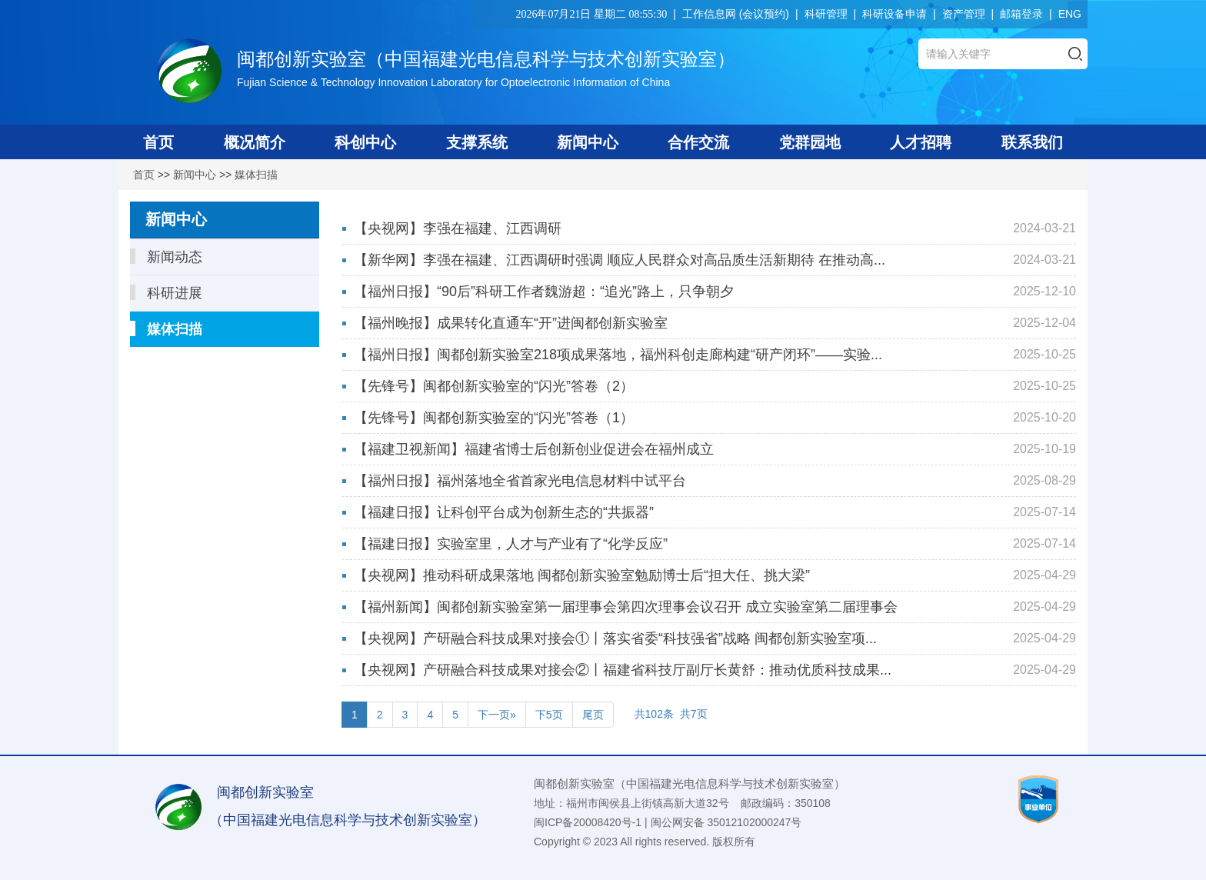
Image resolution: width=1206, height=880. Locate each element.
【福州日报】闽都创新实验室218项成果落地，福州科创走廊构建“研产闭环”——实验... (618, 354)
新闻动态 (166, 256)
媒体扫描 (256, 174)
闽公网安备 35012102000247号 (726, 822)
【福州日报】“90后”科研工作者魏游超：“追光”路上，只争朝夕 (544, 291)
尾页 (593, 714)
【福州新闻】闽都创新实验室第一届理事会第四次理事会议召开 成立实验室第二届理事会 (626, 607)
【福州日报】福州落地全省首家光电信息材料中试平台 (520, 480)
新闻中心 (194, 174)
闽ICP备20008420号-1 (587, 822)
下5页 (549, 714)
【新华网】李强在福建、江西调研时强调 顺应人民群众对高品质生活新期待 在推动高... (619, 260)
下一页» (497, 714)
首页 (144, 174)
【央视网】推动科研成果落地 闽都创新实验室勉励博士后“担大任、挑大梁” (582, 575)
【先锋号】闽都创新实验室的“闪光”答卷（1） (494, 417)
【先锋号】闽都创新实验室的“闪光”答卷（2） (494, 386)
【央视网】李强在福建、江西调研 (457, 228)
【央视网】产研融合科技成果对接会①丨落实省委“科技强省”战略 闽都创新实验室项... (615, 638)
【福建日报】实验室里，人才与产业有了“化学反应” (511, 544)
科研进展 (166, 293)
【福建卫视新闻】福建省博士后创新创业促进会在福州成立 (534, 449)
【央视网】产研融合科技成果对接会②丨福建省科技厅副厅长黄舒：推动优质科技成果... (622, 670)
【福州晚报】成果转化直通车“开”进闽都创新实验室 (511, 323)
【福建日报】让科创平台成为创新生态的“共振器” (504, 512)
